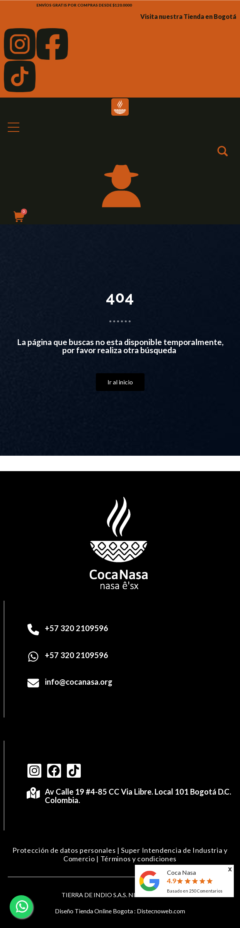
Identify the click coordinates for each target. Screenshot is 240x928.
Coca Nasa (181, 872)
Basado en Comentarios (195, 890)
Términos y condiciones (138, 858)
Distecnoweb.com (161, 911)
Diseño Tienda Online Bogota (94, 911)
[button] (223, 152)
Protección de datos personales (64, 850)
